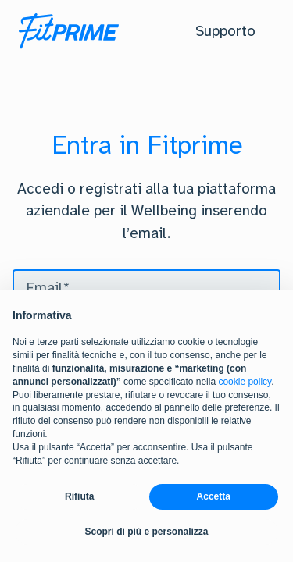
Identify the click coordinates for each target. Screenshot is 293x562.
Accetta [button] (213, 497)
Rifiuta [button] (79, 497)
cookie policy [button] (244, 381)
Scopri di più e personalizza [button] (146, 532)
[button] (225, 31)
